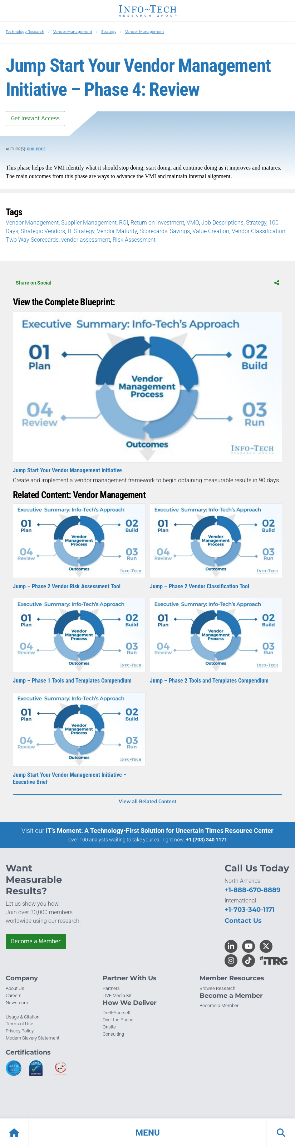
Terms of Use (19, 1023)
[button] (147, 1132)
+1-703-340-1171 (250, 910)
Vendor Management (72, 31)
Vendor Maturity (117, 231)
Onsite (109, 1027)
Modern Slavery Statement (32, 1038)
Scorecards (153, 231)
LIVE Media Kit (117, 995)
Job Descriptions (222, 222)
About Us (15, 988)
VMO (193, 222)
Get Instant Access (35, 118)
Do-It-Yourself (117, 1012)
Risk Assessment (134, 239)
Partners (111, 988)
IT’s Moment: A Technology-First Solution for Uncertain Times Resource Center (160, 830)
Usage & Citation (22, 1017)
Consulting (113, 1034)
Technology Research (25, 31)
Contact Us (243, 921)
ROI (123, 222)
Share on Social (147, 282)
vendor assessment (85, 239)
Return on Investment (157, 222)
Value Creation (210, 231)
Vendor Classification (258, 231)
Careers (13, 995)
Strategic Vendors (43, 231)
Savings (180, 231)
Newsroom (17, 1002)
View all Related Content (147, 801)
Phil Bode (36, 149)
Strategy (108, 31)
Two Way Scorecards (32, 239)
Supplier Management (89, 222)
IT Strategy (81, 231)
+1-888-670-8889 (252, 890)
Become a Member (36, 941)
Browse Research (217, 988)
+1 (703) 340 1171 (206, 839)
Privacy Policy (20, 1030)
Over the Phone (118, 1019)
